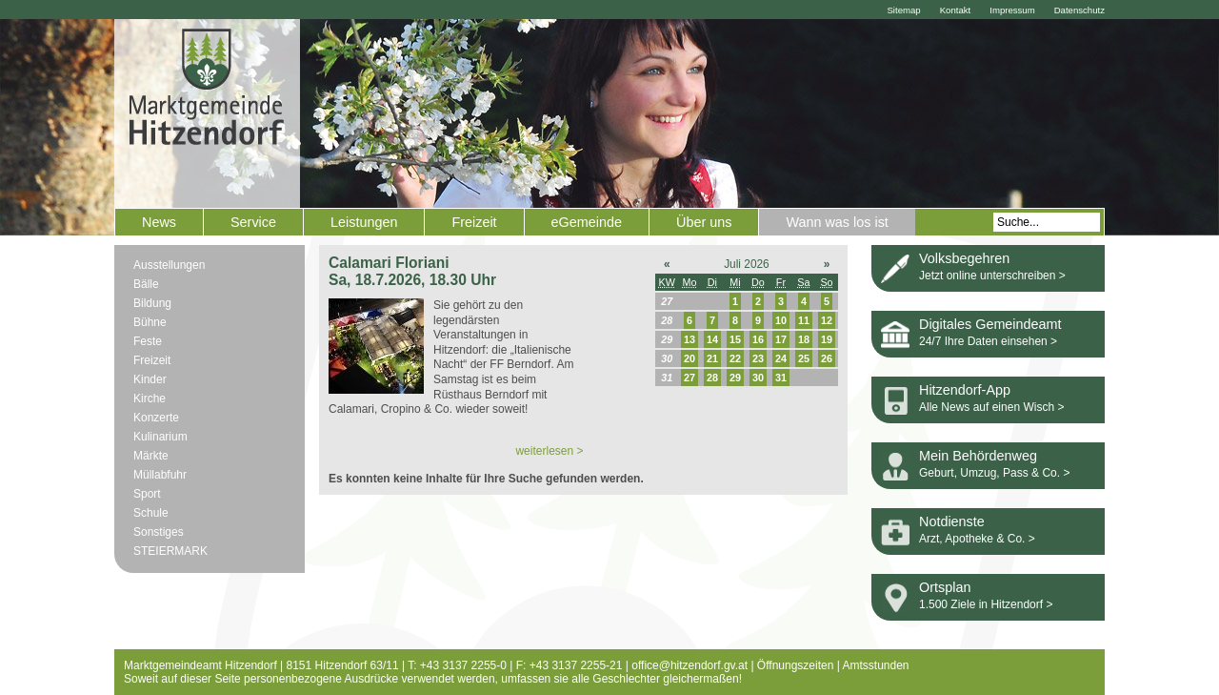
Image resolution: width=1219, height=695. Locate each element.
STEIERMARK (170, 551)
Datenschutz (1079, 10)
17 (781, 339)
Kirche (149, 398)
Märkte (151, 455)
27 (689, 377)
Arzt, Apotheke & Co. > (977, 538)
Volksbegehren (964, 258)
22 (735, 358)
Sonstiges (158, 532)
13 (689, 339)
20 (689, 358)
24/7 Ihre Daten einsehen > (988, 341)
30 (758, 377)
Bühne (150, 322)
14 (712, 339)
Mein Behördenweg (978, 455)
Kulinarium (160, 436)
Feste (147, 341)
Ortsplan (944, 587)
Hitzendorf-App (964, 390)
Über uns (703, 222)
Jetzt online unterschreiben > (992, 275)
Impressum (1011, 10)
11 (803, 320)
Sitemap (903, 10)
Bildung (152, 303)
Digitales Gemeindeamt (990, 324)
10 (781, 320)
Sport (147, 494)
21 (712, 358)
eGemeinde (586, 222)
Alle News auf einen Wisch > (991, 407)
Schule (151, 513)
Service (253, 222)
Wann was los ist (837, 222)
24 (781, 358)
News (159, 222)
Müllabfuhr (160, 474)
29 (735, 377)
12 (826, 320)
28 (712, 377)
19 (826, 339)
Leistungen (363, 222)
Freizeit (473, 222)
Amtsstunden (876, 665)
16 (758, 339)
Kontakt (955, 10)
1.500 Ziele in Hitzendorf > (985, 604)
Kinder (150, 379)
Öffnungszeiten (795, 665)
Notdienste (952, 521)
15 (735, 339)
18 (803, 339)
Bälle (146, 284)
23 (758, 358)
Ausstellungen (169, 265)
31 (781, 377)
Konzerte (156, 417)
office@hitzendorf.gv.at (689, 665)
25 (803, 358)
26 (826, 358)
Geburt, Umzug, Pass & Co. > (994, 473)
